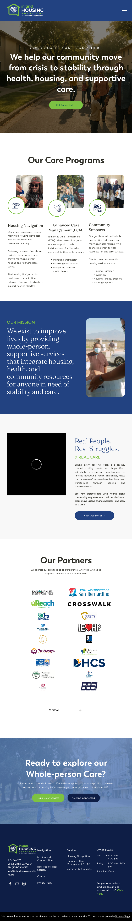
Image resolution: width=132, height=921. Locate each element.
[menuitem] (50, 858)
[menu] (124, 10)
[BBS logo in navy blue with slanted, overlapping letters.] (89, 686)
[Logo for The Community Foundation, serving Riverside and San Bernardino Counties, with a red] (89, 674)
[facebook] (10, 884)
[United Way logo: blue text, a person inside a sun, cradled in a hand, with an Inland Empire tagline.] (42, 663)
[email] (17, 884)
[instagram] (23, 884)
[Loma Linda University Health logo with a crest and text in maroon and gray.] (42, 686)
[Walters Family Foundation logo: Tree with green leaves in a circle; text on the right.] (42, 674)
